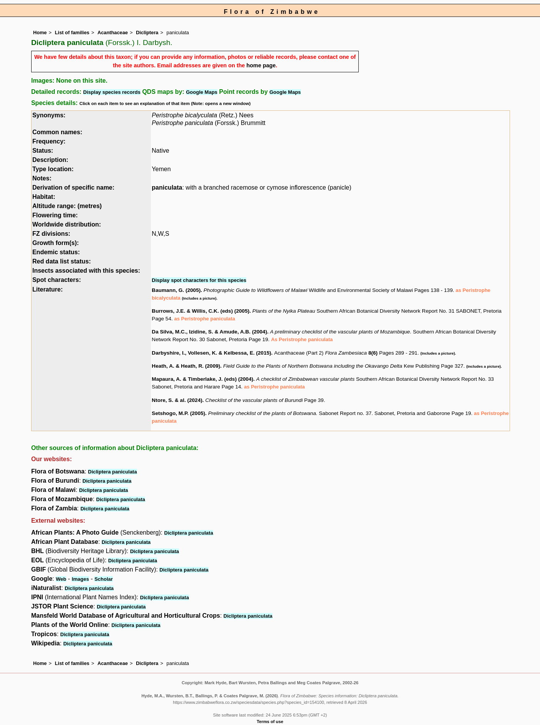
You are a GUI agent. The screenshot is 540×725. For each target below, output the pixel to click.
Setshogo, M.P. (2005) (178, 413)
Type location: (53, 169)
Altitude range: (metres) (67, 206)
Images (80, 579)
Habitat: (43, 196)
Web (61, 579)
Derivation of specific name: (73, 187)
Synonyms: (48, 115)
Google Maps (201, 92)
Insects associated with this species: (86, 270)
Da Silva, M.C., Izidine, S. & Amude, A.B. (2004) (209, 332)
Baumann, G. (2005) (176, 290)
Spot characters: (56, 280)
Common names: (57, 132)
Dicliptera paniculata (112, 472)
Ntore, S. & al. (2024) (177, 400)
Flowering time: (55, 215)
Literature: (47, 289)
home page (261, 65)
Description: (50, 160)
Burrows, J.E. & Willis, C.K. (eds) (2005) (200, 311)
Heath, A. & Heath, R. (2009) (186, 366)
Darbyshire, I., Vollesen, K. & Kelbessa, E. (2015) (211, 353)
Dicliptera (147, 32)
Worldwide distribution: (66, 224)
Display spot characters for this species (199, 280)
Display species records (111, 92)
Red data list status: (61, 261)
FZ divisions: (51, 233)
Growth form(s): (55, 243)
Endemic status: (56, 252)
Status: (42, 150)
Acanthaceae (112, 32)
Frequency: (48, 141)
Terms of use (270, 721)
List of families (72, 32)
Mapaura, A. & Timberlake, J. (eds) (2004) (202, 379)
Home (40, 32)
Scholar (103, 579)
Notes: (42, 178)
